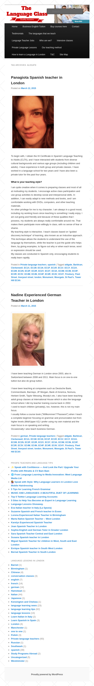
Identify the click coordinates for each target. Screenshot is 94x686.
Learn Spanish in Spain (23, 620)
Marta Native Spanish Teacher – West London (35, 518)
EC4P (41, 274)
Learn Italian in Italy (21, 616)
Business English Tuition (34, 26)
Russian (15, 642)
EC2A (74, 268)
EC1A (26, 268)
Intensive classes (65, 40)
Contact (75, 26)
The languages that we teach (42, 33)
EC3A (54, 271)
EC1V (60, 268)
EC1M (33, 268)
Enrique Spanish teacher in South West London (37, 548)
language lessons (20, 613)
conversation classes (22, 576)
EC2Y (47, 271)
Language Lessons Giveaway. (27, 504)
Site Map (64, 54)
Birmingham (17, 568)
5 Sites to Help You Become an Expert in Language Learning (43, 500)
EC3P (75, 271)
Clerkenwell (17, 268)
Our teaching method (52, 47)
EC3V (20, 274)
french (14, 583)
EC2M (14, 271)
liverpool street (25, 277)
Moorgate (59, 277)
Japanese (16, 598)
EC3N (68, 271)
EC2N (21, 271)
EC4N (34, 274)
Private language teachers (33, 264)
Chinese (15, 572)
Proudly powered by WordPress (47, 674)
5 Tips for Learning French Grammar (31, 489)
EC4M (27, 274)
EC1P (47, 268)
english (15, 579)
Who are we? (45, 40)
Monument (48, 277)
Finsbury (69, 274)
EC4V (54, 274)
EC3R (14, 274)
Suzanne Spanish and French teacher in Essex (36, 511)
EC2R (34, 271)
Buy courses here (59, 26)
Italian (14, 594)
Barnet (14, 565)
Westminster (18, 661)
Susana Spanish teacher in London (30, 537)
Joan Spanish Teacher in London (29, 526)
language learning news (24, 605)
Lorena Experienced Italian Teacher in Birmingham (38, 515)
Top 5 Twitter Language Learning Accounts (34, 496)
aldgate (68, 264)
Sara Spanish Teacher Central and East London (36, 533)
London (15, 624)
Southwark (17, 646)
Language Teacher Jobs (23, 40)
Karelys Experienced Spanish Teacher (31, 522)
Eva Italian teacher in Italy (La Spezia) (31, 507)
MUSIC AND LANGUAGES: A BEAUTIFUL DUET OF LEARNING (45, 493)
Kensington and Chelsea (24, 602)
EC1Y (67, 268)
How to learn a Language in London (28, 54)
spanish (52, 264)
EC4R (48, 274)
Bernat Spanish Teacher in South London (33, 552)
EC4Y (61, 274)
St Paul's (69, 277)
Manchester (17, 627)
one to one (17, 631)
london (37, 277)
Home (15, 26)
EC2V (41, 271)
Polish (14, 635)
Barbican (77, 264)
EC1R (54, 268)
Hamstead (16, 590)
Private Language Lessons (24, 47)
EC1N (40, 268)
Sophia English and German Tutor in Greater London (39, 530)
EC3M (61, 271)
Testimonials (18, 33)
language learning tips (23, 609)
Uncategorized (19, 657)
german (24, 436)
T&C (52, 54)
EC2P (27, 271)
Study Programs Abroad (24, 653)
